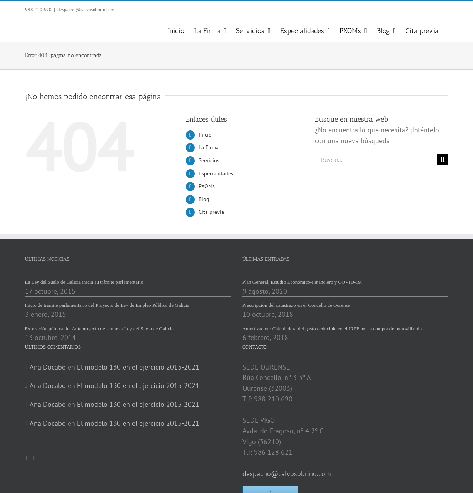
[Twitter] (26, 458)
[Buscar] (442, 159)
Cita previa (211, 211)
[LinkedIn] (34, 458)
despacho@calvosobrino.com (85, 9)
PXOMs (207, 186)
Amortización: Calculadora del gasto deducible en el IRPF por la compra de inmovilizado (332, 328)
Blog (204, 199)
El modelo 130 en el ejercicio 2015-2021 (138, 367)
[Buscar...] (376, 159)
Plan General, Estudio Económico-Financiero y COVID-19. (302, 282)
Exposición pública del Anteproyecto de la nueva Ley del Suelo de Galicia (99, 328)
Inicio (205, 134)
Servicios (209, 160)
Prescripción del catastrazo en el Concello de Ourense (296, 305)
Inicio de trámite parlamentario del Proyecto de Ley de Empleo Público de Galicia (107, 305)
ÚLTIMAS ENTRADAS (265, 259)
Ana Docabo (48, 367)
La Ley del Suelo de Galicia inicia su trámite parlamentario (84, 282)
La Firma (209, 147)
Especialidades (216, 173)
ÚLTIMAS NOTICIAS (47, 259)
